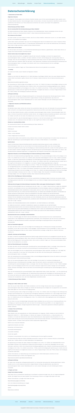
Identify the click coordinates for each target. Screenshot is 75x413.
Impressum (59, 3)
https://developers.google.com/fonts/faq (17, 380)
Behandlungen (21, 3)
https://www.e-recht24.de (14, 389)
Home (14, 3)
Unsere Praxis (37, 3)
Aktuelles (29, 3)
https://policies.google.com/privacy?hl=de (17, 385)
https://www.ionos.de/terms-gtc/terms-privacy (19, 82)
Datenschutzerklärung (48, 3)
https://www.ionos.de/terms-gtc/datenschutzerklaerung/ (21, 357)
